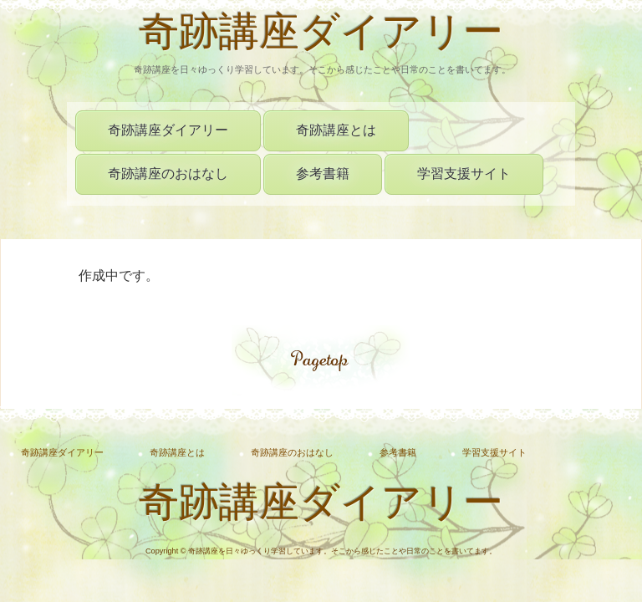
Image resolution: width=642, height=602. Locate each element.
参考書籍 (322, 173)
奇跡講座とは (336, 130)
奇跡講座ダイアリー (321, 35)
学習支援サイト (464, 173)
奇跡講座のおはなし (168, 173)
